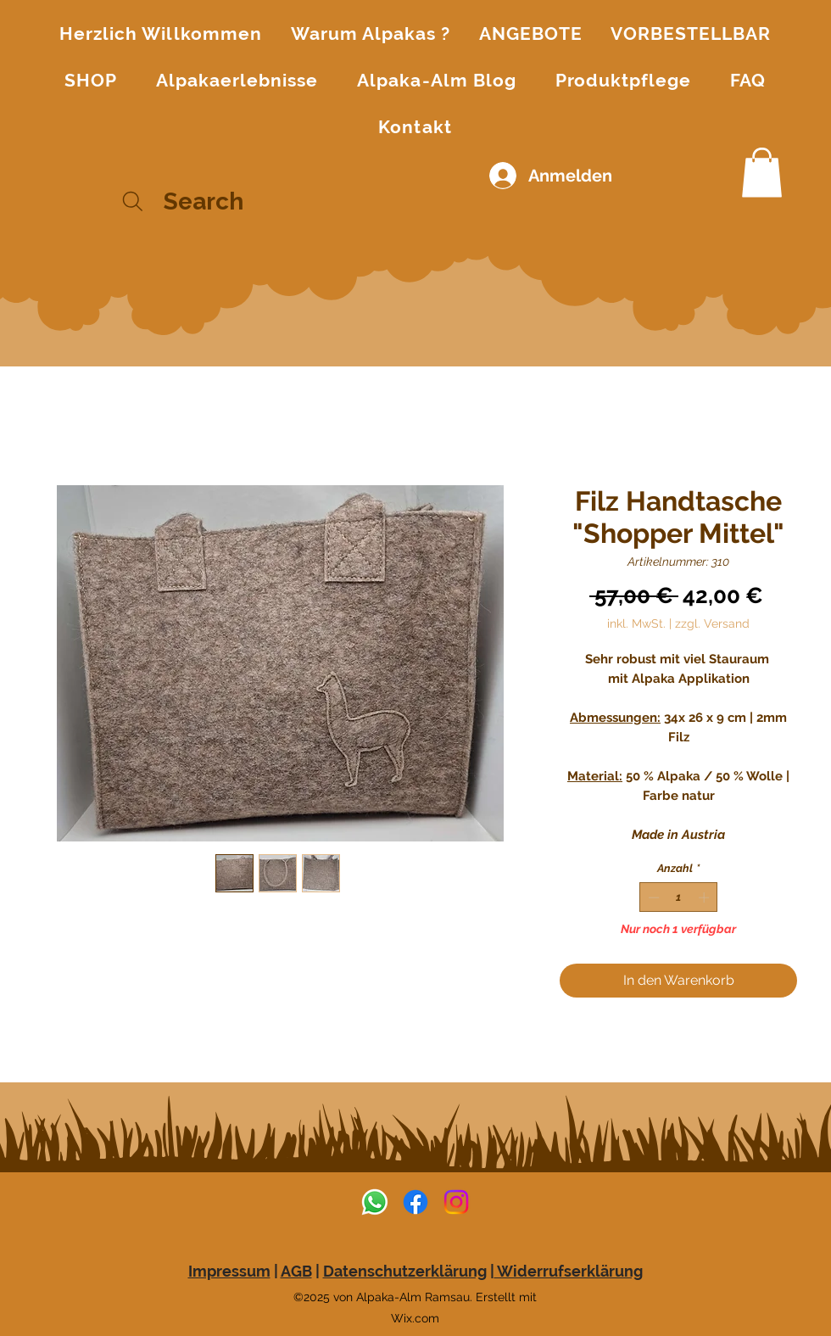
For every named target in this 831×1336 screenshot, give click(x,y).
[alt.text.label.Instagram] (456, 1202)
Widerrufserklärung (568, 1271)
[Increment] (705, 897)
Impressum (229, 1271)
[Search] (219, 201)
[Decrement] (652, 897)
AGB (296, 1271)
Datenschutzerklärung (405, 1271)
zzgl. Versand (712, 623)
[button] (762, 173)
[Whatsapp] (375, 1202)
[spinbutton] (678, 897)
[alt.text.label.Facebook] (415, 1202)
